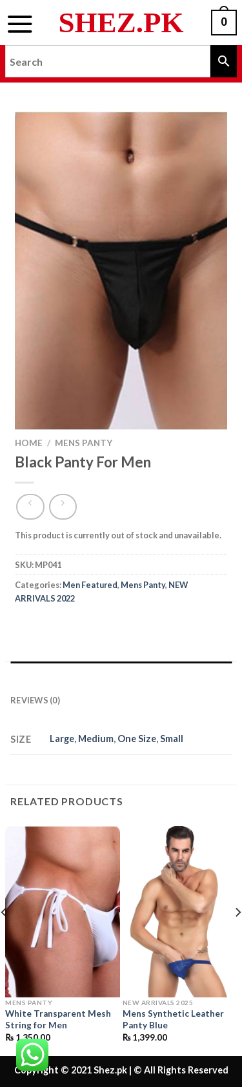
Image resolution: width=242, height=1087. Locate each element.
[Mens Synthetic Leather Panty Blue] (180, 911)
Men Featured (90, 585)
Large (62, 738)
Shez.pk (121, 22)
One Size (136, 738)
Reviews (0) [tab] (35, 700)
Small (171, 738)
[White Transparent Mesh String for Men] (62, 911)
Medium (96, 738)
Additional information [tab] (70, 674)
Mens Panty (83, 443)
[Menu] (19, 24)
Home (29, 443)
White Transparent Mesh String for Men (58, 1019)
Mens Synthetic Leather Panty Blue (173, 1019)
